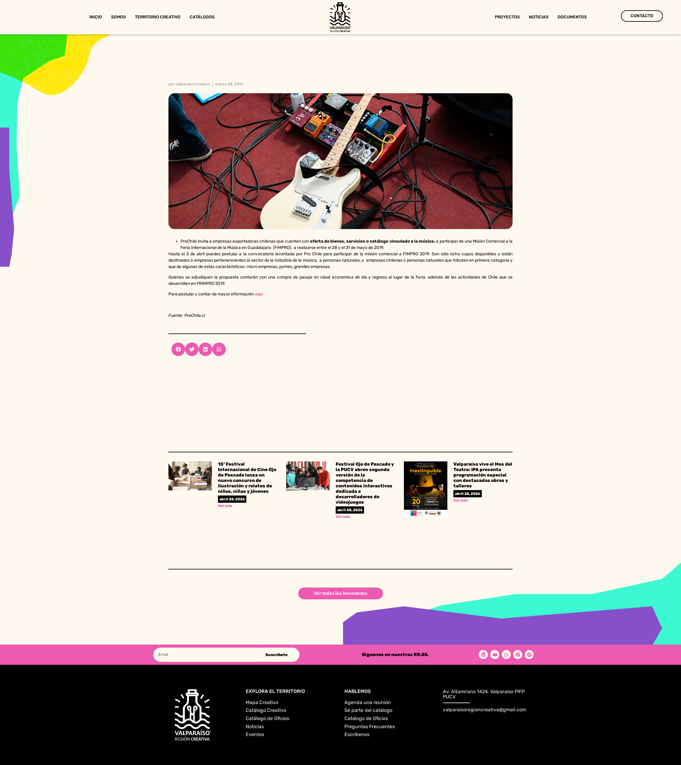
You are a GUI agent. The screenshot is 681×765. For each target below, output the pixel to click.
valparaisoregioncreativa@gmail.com (484, 709)
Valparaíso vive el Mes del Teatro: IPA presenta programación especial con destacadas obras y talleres (482, 475)
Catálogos (202, 17)
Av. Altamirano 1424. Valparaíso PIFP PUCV (484, 694)
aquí (259, 294)
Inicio (95, 17)
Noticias (538, 17)
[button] (178, 349)
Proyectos (507, 17)
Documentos (572, 17)
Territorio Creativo (158, 17)
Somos (118, 17)
